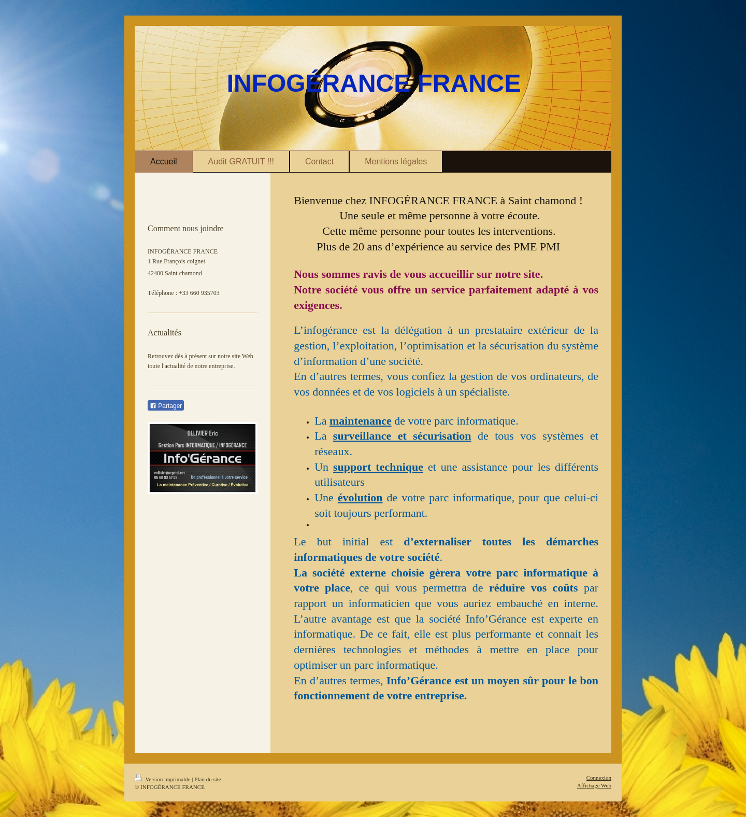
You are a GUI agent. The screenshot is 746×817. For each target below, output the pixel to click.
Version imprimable (163, 779)
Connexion (598, 777)
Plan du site (207, 779)
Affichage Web (594, 785)
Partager (166, 406)
